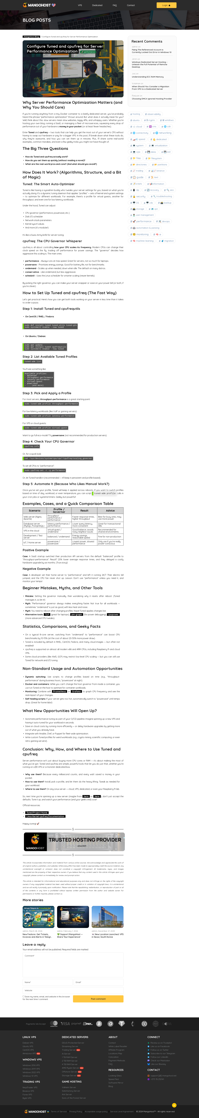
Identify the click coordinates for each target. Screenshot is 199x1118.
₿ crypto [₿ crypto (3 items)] (151, 120)
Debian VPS (28, 1043)
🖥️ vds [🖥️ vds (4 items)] (149, 202)
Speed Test (114, 1079)
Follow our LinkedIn (159, 1057)
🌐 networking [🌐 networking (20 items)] (163, 132)
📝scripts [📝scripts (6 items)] (137, 183)
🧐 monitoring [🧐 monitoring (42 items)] (141, 234)
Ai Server (66, 1053)
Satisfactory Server (71, 1091)
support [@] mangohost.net (163, 1075)
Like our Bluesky (158, 1064)
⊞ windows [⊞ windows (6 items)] (168, 120)
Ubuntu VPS (28, 1046)
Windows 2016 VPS (31, 1065)
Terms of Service (59, 1111)
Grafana (76, 691)
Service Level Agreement (121, 1111)
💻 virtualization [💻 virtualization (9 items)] (159, 145)
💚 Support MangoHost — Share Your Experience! (70, 935)
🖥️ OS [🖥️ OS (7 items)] (136, 202)
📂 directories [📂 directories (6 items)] (140, 164)
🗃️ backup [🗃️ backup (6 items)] (165, 202)
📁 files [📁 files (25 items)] (137, 158)
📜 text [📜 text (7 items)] (154, 177)
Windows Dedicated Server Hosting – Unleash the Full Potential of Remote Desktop (149, 64)
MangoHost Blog (31, 37)
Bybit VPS (27, 1098)
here (86, 796)
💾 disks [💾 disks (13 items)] (151, 151)
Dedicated (97, 5)
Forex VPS (27, 1094)
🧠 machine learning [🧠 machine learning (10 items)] (143, 240)
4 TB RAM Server (70, 1064)
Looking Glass (115, 1075)
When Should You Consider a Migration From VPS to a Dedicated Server (150, 87)
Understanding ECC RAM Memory (148, 77)
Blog (111, 1086)
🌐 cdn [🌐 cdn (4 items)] (167, 126)
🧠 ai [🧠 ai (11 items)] (158, 234)
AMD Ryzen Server (70, 1068)
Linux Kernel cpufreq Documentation (45, 816)
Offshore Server (69, 1071)
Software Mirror (116, 1082)
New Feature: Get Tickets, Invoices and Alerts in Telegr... (37, 935)
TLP (47, 614)
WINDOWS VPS (32, 1059)
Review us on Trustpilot (161, 1043)
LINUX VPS (29, 1037)
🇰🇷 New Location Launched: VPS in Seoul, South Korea (108, 935)
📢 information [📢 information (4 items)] (157, 184)
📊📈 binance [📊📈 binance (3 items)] (157, 170)
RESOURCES (116, 1070)
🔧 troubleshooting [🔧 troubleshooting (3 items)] (162, 196)
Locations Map (115, 1053)
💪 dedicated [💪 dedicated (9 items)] (160, 139)
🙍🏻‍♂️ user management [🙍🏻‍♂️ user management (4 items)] (143, 215)
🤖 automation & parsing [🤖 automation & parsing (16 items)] (146, 227)
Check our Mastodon (160, 1060)
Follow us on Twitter (160, 1050)
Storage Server (69, 1075)
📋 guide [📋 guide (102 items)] (138, 177)
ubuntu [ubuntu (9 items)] (136, 120)
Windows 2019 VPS (31, 1069)
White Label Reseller (118, 1046)
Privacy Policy (75, 1111)
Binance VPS (28, 1091)
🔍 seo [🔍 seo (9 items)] (170, 190)
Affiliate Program (116, 1050)
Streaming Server (70, 1046)
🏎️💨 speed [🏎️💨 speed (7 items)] (139, 139)
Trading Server (69, 1050)
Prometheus (59, 691)
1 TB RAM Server (69, 1057)
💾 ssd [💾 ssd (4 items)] (167, 152)
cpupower (113, 614)
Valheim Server (69, 1087)
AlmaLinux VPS (29, 1053)
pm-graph (77, 614)
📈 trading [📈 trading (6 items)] (138, 170)
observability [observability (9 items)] (154, 114)
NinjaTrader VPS (30, 1087)
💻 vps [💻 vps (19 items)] (136, 151)
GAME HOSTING (72, 1081)
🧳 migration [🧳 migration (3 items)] (167, 241)
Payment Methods (117, 1060)
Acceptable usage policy (96, 1111)
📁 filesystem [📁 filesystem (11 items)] (155, 158)
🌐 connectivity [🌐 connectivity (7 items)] (140, 132)
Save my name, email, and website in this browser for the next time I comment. (46, 997)
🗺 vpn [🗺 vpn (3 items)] (154, 209)
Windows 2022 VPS (31, 1072)
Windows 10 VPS (30, 1076)
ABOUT (113, 1037)
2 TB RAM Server (70, 1061)
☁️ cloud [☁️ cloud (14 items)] (137, 126)
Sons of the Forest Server (74, 1098)
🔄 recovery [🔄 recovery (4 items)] (153, 190)
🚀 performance (88, 52)
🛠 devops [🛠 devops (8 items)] (164, 221)
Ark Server (67, 1094)
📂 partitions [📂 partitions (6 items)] (160, 164)
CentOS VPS (28, 1050)
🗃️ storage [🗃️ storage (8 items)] (138, 208)
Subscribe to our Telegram (163, 1053)
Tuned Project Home (37, 812)
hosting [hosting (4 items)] (136, 114)
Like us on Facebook (160, 1046)
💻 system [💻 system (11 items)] (138, 145)
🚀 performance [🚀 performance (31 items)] (142, 221)
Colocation (114, 1057)
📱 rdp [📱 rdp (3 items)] (136, 190)
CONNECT (153, 1037)
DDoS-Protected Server (73, 1043)
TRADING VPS (31, 1081)
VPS (80, 5)
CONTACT (153, 1070)
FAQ (115, 5)
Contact (131, 5)
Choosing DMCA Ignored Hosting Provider (152, 99)
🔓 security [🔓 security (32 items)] (139, 196)
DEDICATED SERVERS (75, 1037)
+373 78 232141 (157, 1079)
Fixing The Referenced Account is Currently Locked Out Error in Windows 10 (151, 51)
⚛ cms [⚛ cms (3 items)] (152, 126)
